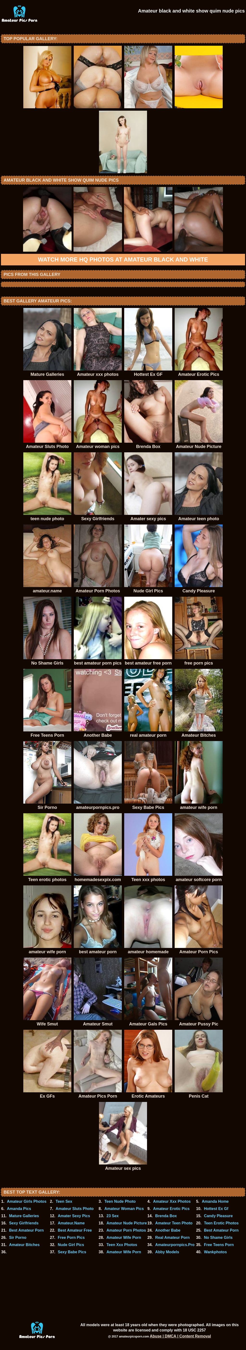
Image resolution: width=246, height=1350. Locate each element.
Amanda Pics (19, 1209)
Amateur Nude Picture (126, 1223)
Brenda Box (166, 1216)
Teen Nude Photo (119, 1201)
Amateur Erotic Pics (171, 1209)
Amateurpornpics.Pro (175, 1245)
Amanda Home (215, 1201)
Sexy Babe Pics (72, 1252)
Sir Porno (17, 1237)
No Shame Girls (218, 1237)
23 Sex (112, 1216)
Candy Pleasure (218, 1216)
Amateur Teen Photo (173, 1223)
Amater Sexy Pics (74, 1216)
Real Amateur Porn (172, 1237)
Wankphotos (215, 1252)
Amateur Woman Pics (124, 1209)
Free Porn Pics (71, 1237)
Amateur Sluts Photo (75, 1209)
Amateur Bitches (24, 1245)
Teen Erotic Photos (221, 1223)
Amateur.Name (71, 1223)
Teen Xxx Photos (121, 1245)
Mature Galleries (24, 1216)
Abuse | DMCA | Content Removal (180, 1336)
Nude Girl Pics (71, 1245)
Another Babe (167, 1230)
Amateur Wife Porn (123, 1237)
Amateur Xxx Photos (172, 1201)
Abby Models (167, 1252)
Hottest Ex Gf (216, 1209)
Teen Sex (64, 1201)
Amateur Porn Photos (126, 1230)
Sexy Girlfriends (24, 1223)
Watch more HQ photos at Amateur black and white (123, 259)
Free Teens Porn (219, 1245)
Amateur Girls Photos (26, 1201)
